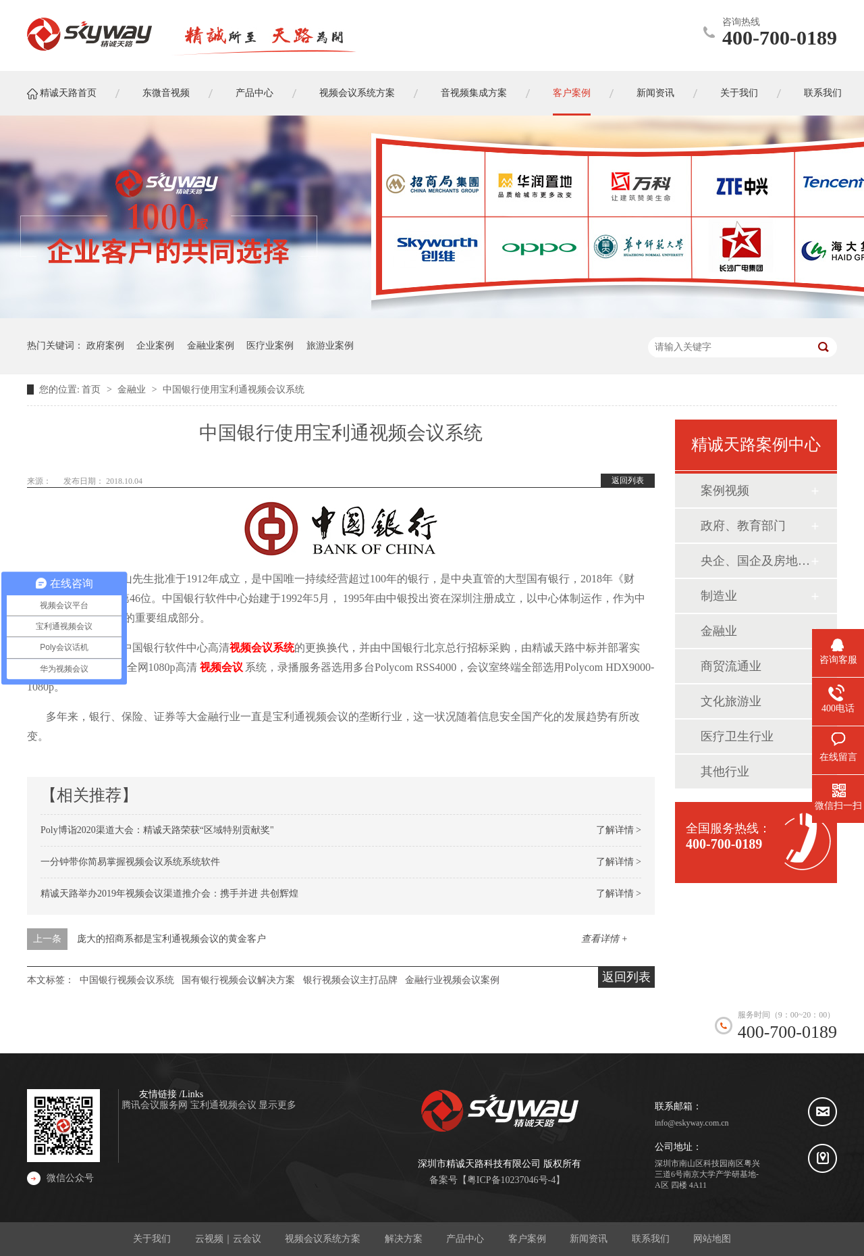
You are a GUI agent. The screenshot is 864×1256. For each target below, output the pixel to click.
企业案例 (155, 346)
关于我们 (152, 1239)
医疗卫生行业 (737, 736)
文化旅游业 (731, 701)
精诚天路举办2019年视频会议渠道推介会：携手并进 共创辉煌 (169, 893)
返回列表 (628, 480)
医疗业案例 (270, 346)
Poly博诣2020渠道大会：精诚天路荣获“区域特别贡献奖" (157, 830)
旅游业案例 (330, 346)
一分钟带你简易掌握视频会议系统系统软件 (130, 862)
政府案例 (105, 346)
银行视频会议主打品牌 (350, 980)
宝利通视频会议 (224, 1105)
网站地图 (712, 1239)
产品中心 (465, 1239)
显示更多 (277, 1105)
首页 (92, 389)
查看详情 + (604, 939)
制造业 (719, 596)
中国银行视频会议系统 (127, 980)
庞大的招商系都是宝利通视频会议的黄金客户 (171, 939)
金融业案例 (210, 346)
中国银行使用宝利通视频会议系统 (233, 389)
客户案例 (527, 1239)
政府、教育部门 (743, 525)
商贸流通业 (731, 666)
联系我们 (651, 1239)
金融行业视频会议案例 (452, 980)
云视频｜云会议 (228, 1239)
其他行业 (725, 771)
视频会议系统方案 (322, 1239)
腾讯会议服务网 (156, 1105)
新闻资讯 (589, 1239)
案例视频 (725, 490)
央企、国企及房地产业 (755, 561)
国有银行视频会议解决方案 (238, 980)
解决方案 (404, 1239)
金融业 (132, 389)
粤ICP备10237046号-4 (511, 1180)
